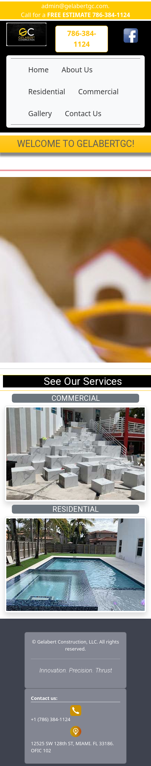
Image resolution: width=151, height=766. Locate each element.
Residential (46, 91)
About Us (77, 70)
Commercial (98, 91)
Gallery (40, 113)
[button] (81, 39)
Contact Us (83, 113)
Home (38, 70)
